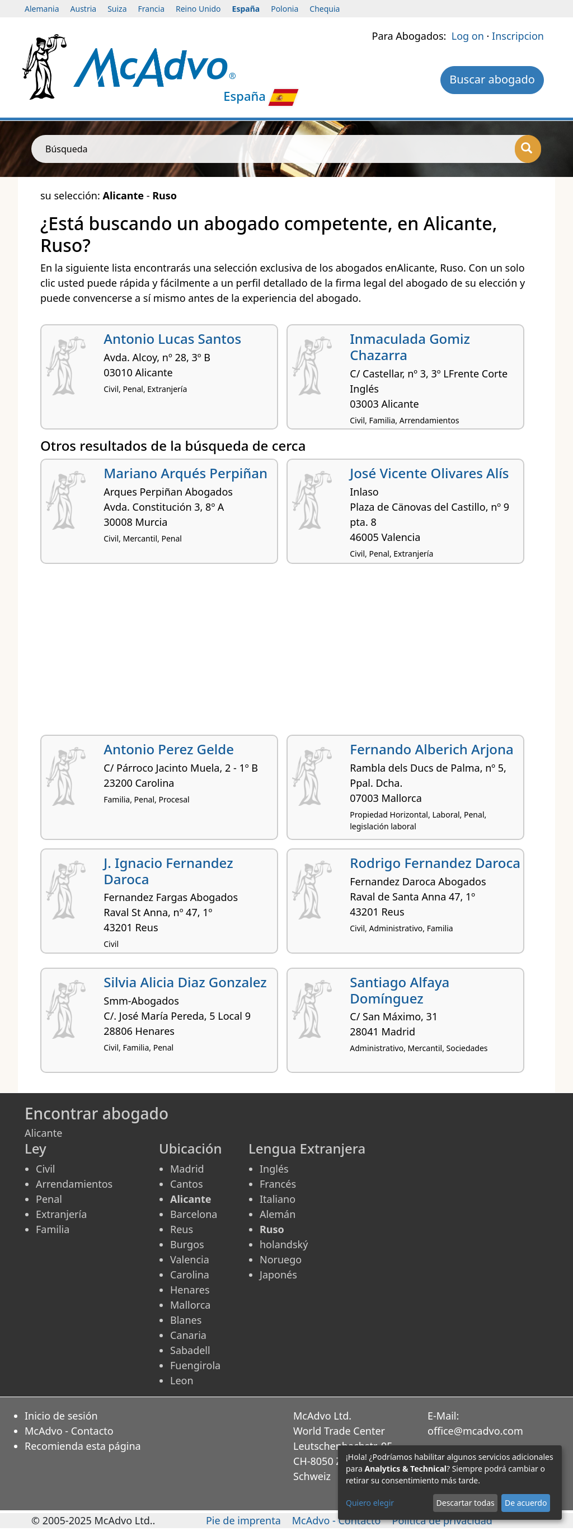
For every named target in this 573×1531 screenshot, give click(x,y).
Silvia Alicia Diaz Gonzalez (185, 982)
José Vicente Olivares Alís (429, 473)
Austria (84, 8)
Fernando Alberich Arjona (432, 749)
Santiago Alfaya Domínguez (399, 990)
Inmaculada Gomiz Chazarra (410, 346)
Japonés (278, 1274)
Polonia (284, 8)
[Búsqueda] (528, 149)
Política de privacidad (442, 1520)
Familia (52, 1229)
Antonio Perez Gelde (169, 749)
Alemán (277, 1214)
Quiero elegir (370, 1502)
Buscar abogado (492, 79)
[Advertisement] (286, 653)
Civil (45, 1168)
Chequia (324, 8)
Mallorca (190, 1304)
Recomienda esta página (83, 1446)
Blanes (185, 1320)
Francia (151, 8)
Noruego (281, 1259)
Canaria (188, 1335)
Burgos (187, 1244)
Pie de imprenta (243, 1520)
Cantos (186, 1184)
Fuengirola (195, 1365)
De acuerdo (526, 1502)
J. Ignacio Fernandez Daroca (168, 870)
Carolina (189, 1274)
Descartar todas (465, 1502)
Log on (468, 36)
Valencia (189, 1259)
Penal (49, 1199)
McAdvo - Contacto (69, 1430)
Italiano (277, 1199)
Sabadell (190, 1350)
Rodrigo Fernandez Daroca (435, 862)
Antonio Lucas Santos (172, 338)
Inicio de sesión (61, 1415)
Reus (181, 1229)
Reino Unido (198, 8)
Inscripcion (518, 36)
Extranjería (61, 1214)
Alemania (42, 8)
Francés (278, 1184)
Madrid (187, 1168)
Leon (182, 1380)
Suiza (116, 8)
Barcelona (193, 1214)
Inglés (274, 1168)
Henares (190, 1289)
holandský (284, 1244)
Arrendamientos (74, 1184)
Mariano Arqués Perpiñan (185, 473)
